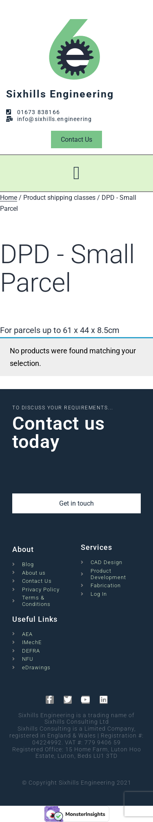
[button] (76, 173)
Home (8, 197)
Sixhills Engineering (60, 94)
